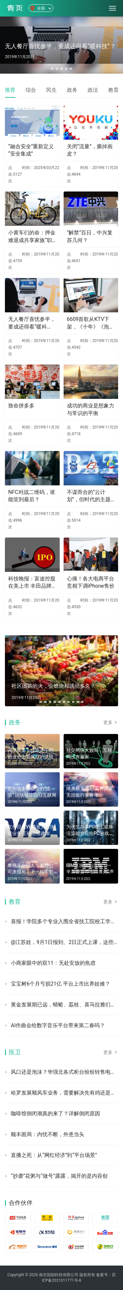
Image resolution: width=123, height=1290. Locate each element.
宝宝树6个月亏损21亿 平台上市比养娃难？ (60, 984)
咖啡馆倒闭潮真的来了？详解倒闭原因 (55, 1113)
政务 (72, 90)
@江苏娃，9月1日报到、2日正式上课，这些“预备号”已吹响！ (64, 942)
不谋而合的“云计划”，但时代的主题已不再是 (89, 496)
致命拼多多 (21, 405)
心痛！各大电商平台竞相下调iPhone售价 (90, 582)
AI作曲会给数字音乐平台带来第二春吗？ (58, 1025)
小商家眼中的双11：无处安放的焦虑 (53, 963)
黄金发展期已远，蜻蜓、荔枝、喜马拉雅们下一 (64, 1004)
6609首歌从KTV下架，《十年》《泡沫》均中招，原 (88, 323)
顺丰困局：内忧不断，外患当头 (47, 1134)
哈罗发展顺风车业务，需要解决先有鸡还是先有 (64, 1093)
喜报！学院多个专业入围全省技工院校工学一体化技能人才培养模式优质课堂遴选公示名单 (64, 921)
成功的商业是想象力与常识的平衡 (90, 409)
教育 (113, 90)
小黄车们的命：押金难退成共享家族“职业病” (31, 236)
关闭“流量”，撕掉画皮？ (90, 150)
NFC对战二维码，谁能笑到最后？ (31, 496)
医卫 (15, 1052)
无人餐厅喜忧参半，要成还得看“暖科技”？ (31, 323)
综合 (31, 90)
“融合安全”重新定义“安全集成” (31, 150)
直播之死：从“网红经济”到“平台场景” (54, 1155)
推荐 (10, 90)
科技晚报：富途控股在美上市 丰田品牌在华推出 (31, 582)
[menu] (112, 8)
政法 (93, 90)
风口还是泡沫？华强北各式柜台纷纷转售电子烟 (64, 1072)
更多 (110, 722)
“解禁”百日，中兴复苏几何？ (90, 236)
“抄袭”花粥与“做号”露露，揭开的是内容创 (59, 1176)
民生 (51, 90)
